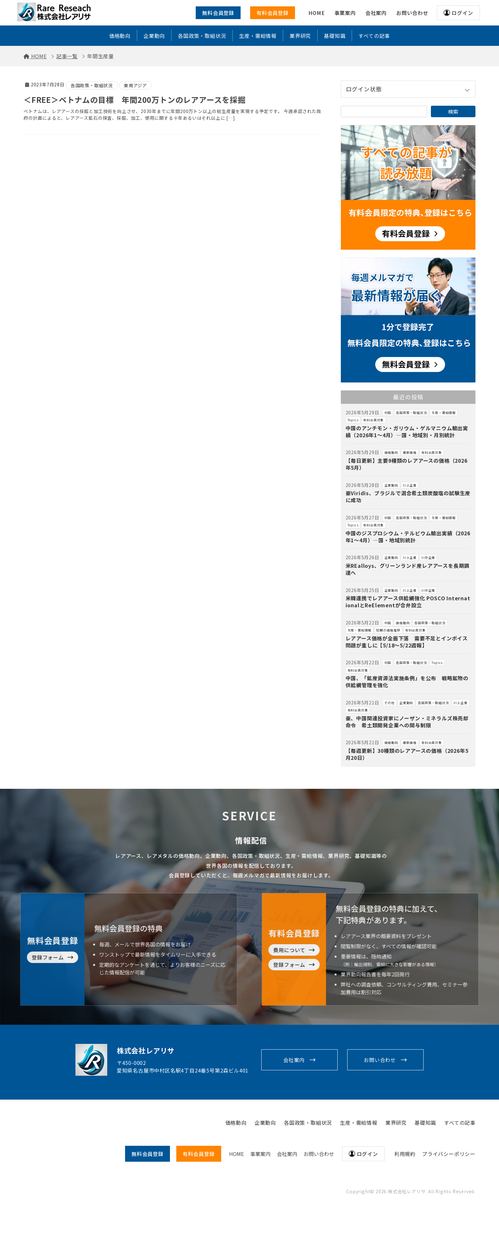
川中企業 (428, 557)
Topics (353, 419)
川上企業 (410, 485)
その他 (389, 702)
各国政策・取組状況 (202, 35)
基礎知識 (334, 35)
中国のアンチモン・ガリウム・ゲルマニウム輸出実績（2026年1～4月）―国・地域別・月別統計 (407, 431)
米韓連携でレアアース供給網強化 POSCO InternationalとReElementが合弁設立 (408, 601)
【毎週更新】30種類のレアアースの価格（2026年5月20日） (407, 754)
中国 (387, 412)
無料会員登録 (218, 13)
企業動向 (154, 35)
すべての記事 (374, 35)
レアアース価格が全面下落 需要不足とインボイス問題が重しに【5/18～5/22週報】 (407, 641)
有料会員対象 (373, 419)
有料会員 (199, 1154)
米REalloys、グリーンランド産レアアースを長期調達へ (408, 569)
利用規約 (405, 1154)
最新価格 (410, 452)
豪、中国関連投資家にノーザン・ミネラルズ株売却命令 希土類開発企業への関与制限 (407, 721)
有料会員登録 (273, 13)
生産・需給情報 (258, 35)
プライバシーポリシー (448, 1154)
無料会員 (147, 1154)
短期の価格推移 (388, 630)
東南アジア (135, 85)
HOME (236, 1154)
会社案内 (294, 1060)
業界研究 (300, 35)
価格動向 (119, 35)
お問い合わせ (380, 1060)
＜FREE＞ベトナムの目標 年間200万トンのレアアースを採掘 (135, 99)
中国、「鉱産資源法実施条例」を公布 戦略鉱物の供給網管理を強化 (407, 681)
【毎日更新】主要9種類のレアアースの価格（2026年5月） (406, 464)
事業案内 (260, 1154)
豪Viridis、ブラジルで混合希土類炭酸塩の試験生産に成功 (408, 496)
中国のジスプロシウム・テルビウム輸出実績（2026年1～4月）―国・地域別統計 (408, 536)
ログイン (462, 13)
